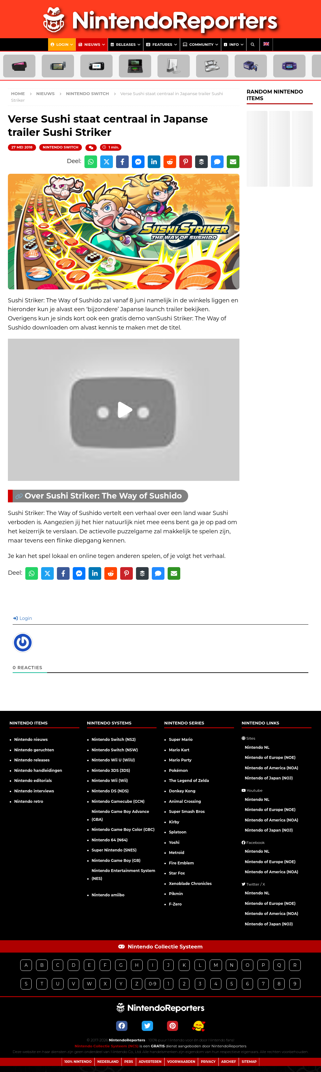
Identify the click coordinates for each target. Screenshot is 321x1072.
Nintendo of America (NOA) (271, 768)
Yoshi (174, 842)
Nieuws (89, 44)
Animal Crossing (185, 801)
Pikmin (176, 894)
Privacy (208, 1062)
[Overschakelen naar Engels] (266, 44)
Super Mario (181, 739)
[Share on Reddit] (170, 161)
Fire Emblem (181, 863)
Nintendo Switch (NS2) (114, 739)
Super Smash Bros (187, 811)
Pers (128, 1062)
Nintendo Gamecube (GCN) (118, 801)
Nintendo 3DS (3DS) (111, 770)
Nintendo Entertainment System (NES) (123, 875)
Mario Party (180, 760)
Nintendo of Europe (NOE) (270, 757)
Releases (123, 44)
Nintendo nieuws (31, 739)
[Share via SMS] (217, 161)
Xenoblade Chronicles (190, 883)
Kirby (174, 822)
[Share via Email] (233, 161)
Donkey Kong (182, 791)
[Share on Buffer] (201, 161)
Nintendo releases (32, 760)
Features (159, 44)
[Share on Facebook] (122, 161)
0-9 (152, 984)
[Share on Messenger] (138, 161)
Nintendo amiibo (108, 895)
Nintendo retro (28, 801)
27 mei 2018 (22, 147)
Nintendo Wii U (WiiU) (113, 760)
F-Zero (175, 904)
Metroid (176, 853)
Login (59, 44)
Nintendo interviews (34, 791)
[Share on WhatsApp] (90, 161)
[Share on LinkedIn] (154, 161)
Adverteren (150, 1062)
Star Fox (177, 873)
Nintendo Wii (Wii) (110, 780)
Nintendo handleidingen (38, 770)
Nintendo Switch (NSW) (115, 750)
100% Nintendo (78, 1062)
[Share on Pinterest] (185, 161)
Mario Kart (179, 750)
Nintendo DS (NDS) (110, 791)
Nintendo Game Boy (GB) (116, 860)
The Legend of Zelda (189, 780)
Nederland (108, 1062)
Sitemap (249, 1062)
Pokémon (178, 770)
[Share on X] (106, 161)
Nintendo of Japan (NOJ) (269, 778)
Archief (228, 1062)
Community (198, 44)
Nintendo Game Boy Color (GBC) (123, 829)
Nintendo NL (257, 747)
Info (231, 44)
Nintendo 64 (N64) (110, 840)
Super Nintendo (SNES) (114, 850)
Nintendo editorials (33, 780)
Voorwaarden (181, 1062)
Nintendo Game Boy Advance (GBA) (120, 815)
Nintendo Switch (60, 147)
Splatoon (177, 832)
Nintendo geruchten (34, 750)
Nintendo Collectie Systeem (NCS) (107, 1046)
